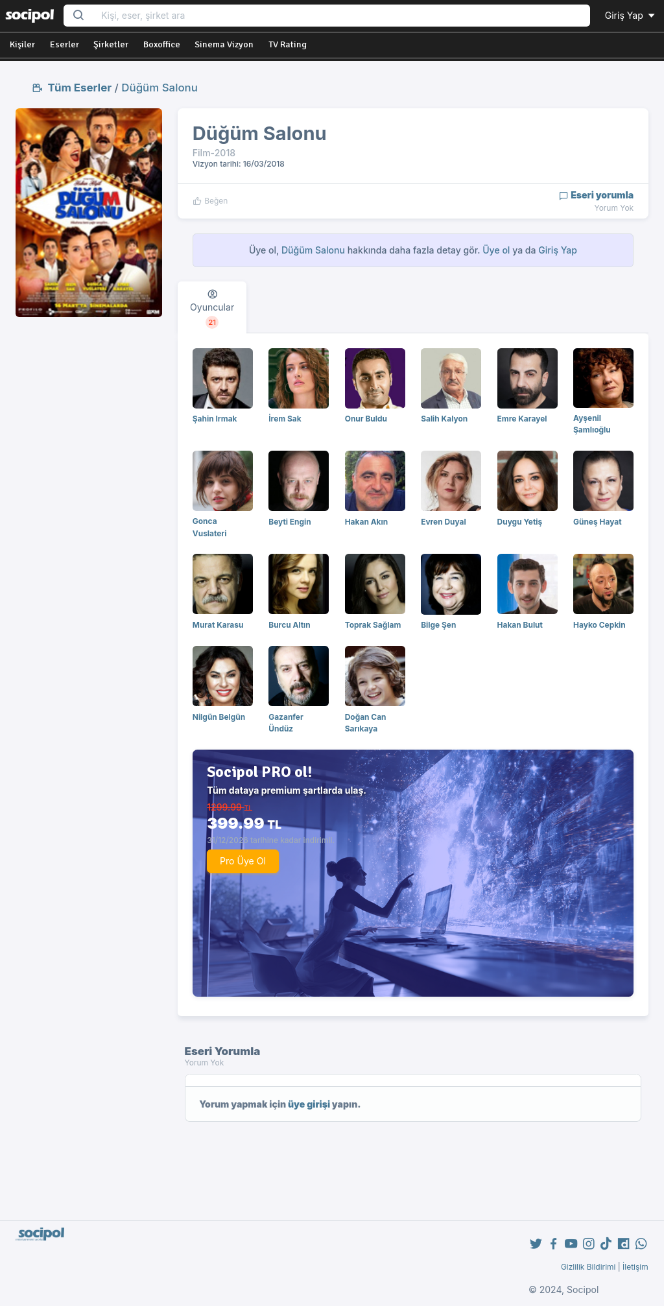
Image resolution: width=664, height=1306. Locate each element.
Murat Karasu (218, 625)
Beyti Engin (289, 522)
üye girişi (309, 1104)
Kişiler (22, 44)
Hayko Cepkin (599, 625)
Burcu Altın (289, 625)
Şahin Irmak (215, 418)
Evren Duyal (443, 522)
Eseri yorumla (596, 194)
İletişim (635, 1267)
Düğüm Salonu (159, 87)
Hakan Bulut (520, 625)
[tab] (212, 307)
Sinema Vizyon (224, 44)
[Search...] (341, 16)
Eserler (64, 44)
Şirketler (110, 44)
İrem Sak (284, 418)
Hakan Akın (366, 522)
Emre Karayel (522, 418)
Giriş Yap (631, 15)
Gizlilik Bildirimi (588, 1267)
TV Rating (287, 44)
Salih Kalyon (444, 418)
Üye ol (496, 249)
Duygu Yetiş (520, 522)
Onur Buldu (366, 418)
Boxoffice (161, 44)
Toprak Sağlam (373, 625)
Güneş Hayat (597, 522)
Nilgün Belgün (219, 717)
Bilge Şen (438, 625)
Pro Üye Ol (243, 860)
